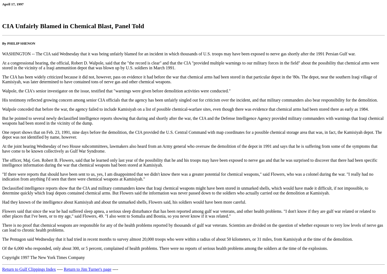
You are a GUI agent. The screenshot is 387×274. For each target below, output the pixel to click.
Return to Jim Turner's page (87, 269)
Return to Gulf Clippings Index (29, 269)
